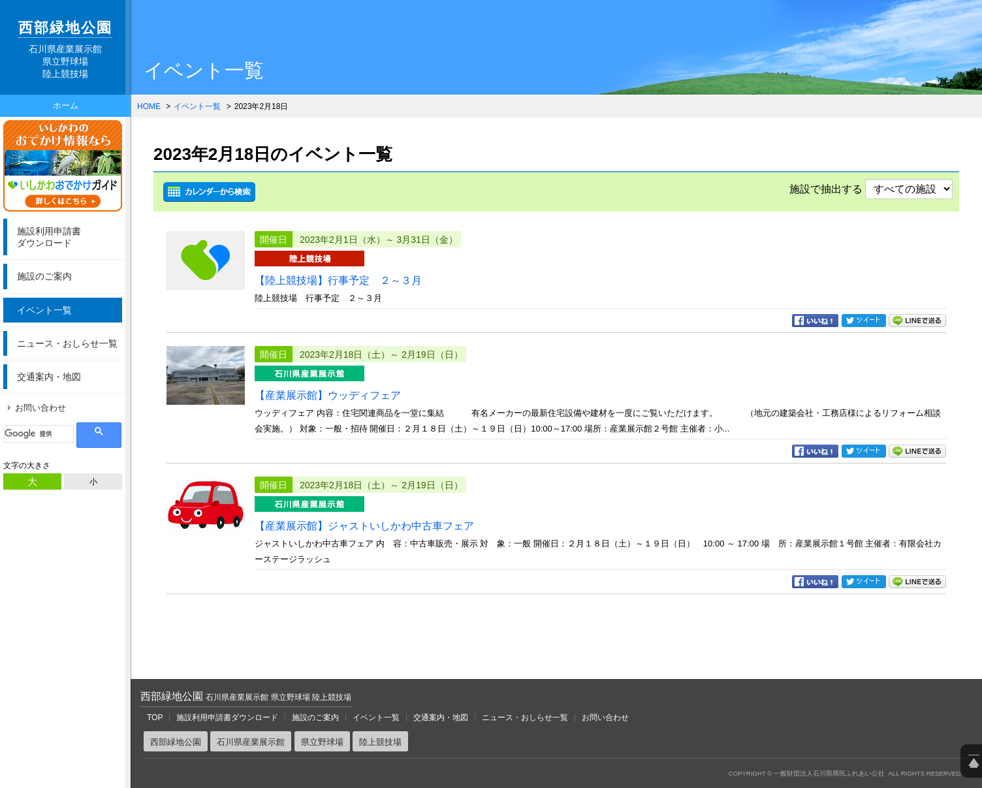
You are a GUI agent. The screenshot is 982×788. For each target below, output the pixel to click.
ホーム (65, 105)
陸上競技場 (380, 742)
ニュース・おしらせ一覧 (67, 343)
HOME (149, 106)
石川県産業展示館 (251, 742)
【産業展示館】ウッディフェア (328, 395)
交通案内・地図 (49, 376)
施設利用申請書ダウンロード (227, 717)
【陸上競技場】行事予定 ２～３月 (338, 280)
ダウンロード (68, 236)
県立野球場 (322, 742)
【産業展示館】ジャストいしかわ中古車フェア (364, 525)
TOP (155, 717)
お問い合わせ (40, 407)
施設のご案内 (44, 276)
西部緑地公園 (245, 696)
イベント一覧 (44, 310)
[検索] (39, 434)
